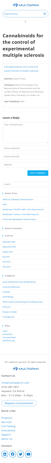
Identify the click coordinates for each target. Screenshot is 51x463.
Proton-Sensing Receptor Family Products (19, 219)
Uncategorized (8, 317)
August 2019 (8, 252)
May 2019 (6, 267)
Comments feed (9, 337)
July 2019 (6, 257)
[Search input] (22, 13)
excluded (6, 292)
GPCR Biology (8, 297)
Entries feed (7, 334)
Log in (5, 331)
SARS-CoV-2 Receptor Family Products (18, 199)
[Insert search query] (26, 184)
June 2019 (6, 261)
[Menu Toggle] (25, 21)
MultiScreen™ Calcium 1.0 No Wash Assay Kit (20, 214)
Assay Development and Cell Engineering (19, 282)
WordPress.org (9, 340)
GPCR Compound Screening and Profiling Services (23, 302)
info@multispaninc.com (15, 382)
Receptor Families (10, 312)
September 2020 (9, 246)
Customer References (11, 287)
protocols (6, 307)
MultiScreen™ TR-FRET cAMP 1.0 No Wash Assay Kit (23, 209)
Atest (5, 204)
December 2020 (9, 242)
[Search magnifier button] (44, 13)
